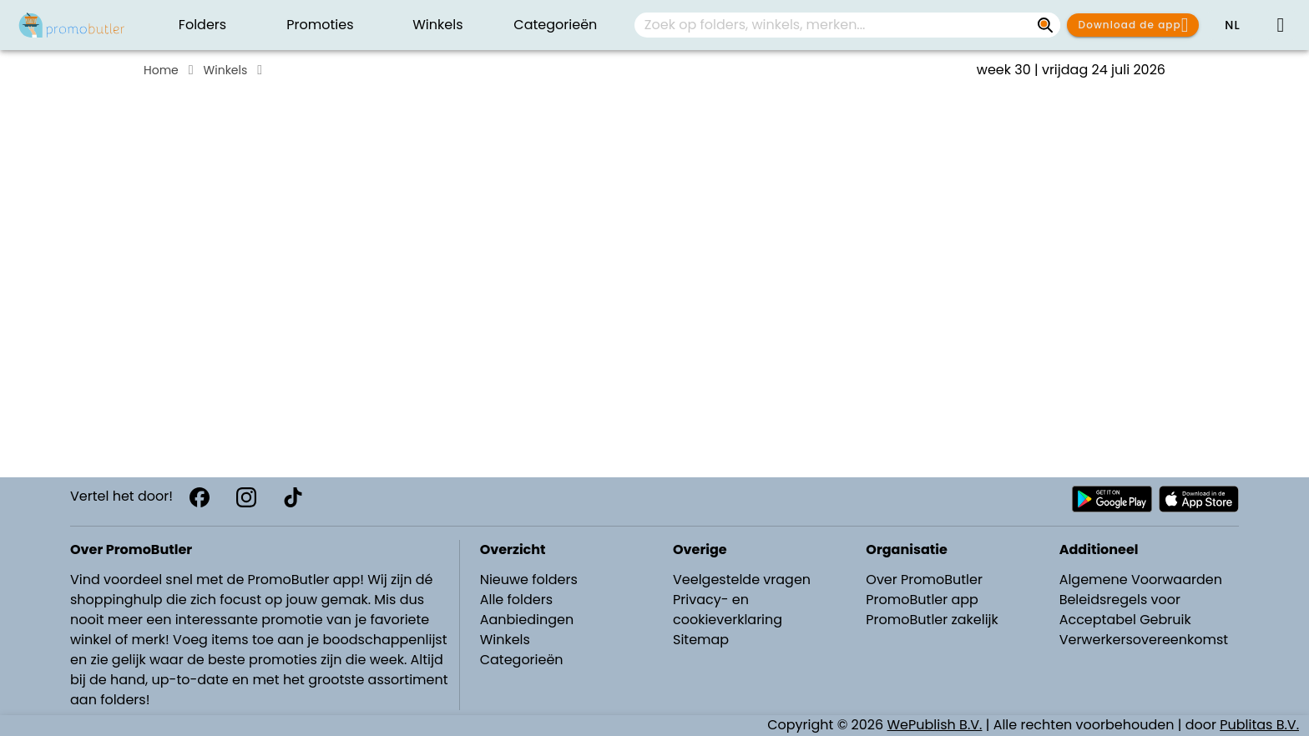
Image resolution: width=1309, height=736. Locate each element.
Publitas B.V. (1259, 724)
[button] (1232, 25)
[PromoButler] (71, 25)
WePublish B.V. (935, 724)
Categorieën (522, 659)
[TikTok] (293, 497)
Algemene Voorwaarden (1140, 579)
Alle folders (516, 599)
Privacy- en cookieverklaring (727, 609)
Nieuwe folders (529, 579)
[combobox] (847, 25)
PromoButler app (922, 599)
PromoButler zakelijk (932, 619)
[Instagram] (246, 497)
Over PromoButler (924, 579)
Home (161, 70)
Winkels (226, 70)
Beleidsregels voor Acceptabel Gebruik (1125, 609)
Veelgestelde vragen (742, 579)
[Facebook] (199, 497)
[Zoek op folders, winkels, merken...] (1045, 25)
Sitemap (701, 639)
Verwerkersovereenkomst (1144, 639)
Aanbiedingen (527, 619)
